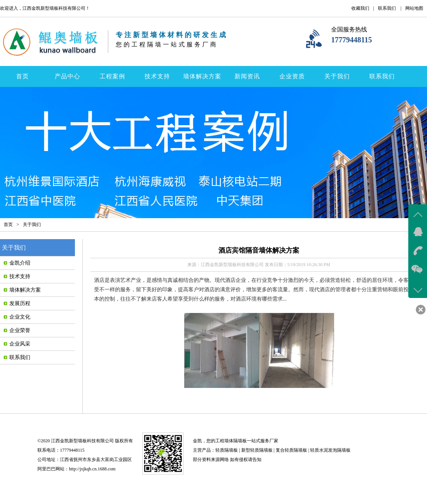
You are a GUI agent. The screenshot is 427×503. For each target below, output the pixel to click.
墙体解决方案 (202, 76)
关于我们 (337, 76)
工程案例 (112, 76)
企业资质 (292, 76)
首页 (22, 76)
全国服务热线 (349, 29)
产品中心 (67, 76)
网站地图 (414, 8)
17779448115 (351, 40)
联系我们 (387, 8)
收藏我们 (360, 8)
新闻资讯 (247, 76)
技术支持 (157, 76)
